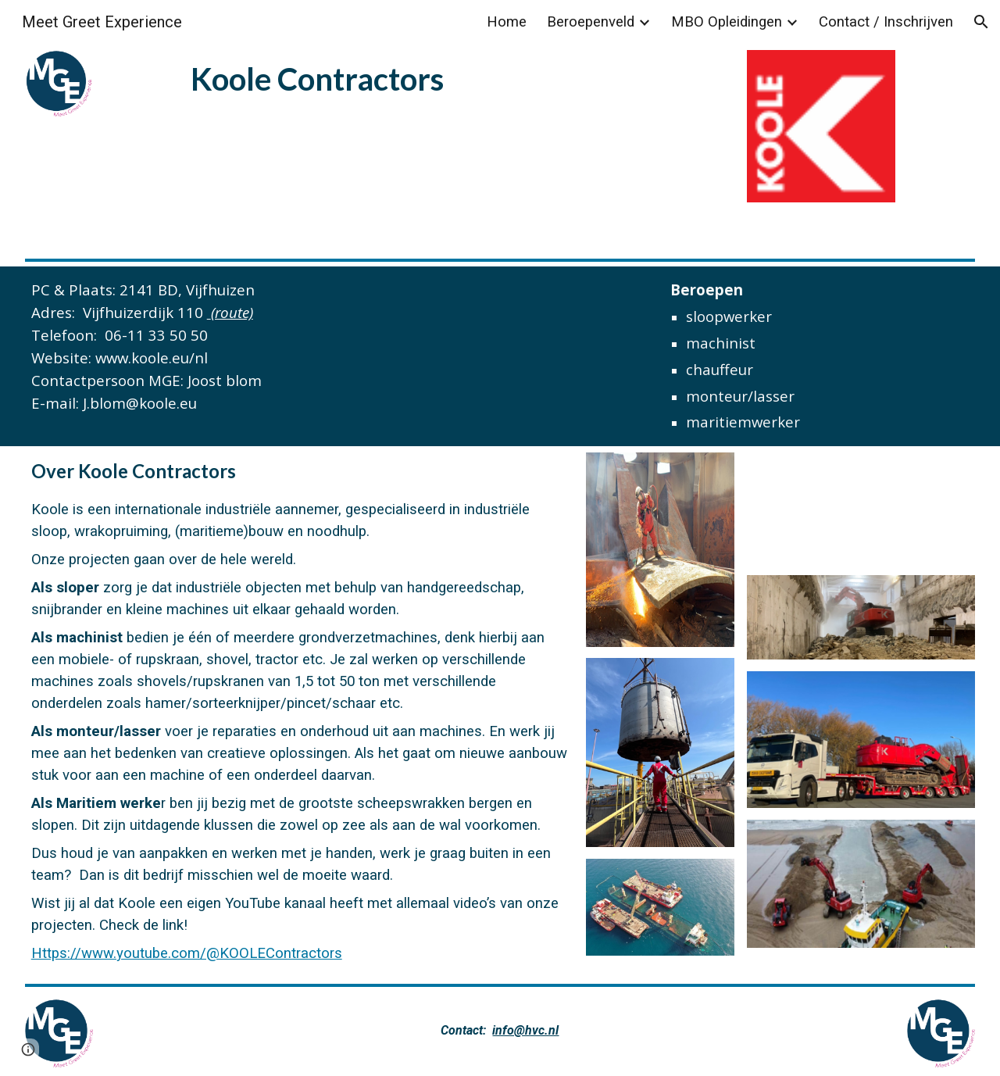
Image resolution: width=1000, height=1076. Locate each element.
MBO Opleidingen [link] (726, 21)
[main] (380, 77)
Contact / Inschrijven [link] (886, 21)
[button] (981, 22)
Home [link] (507, 21)
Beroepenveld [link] (590, 21)
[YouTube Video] (861, 507)
